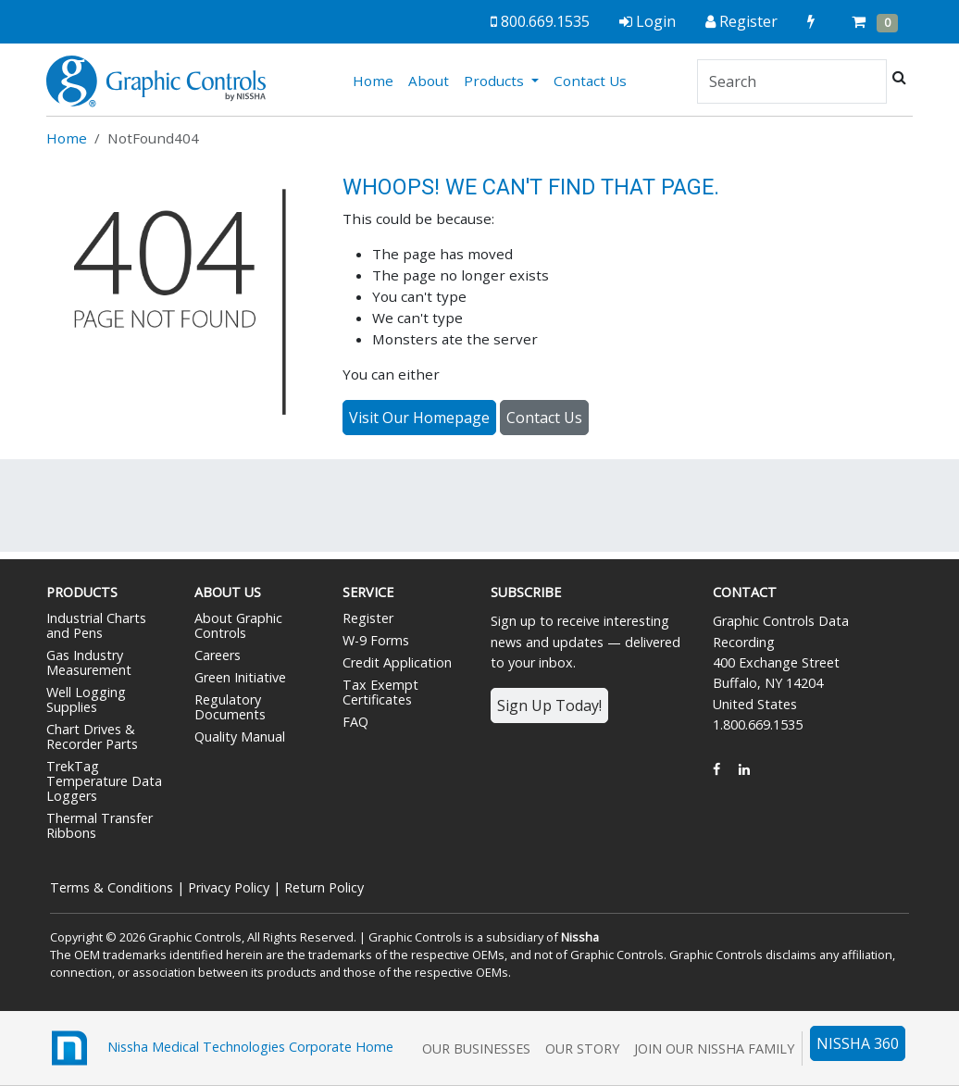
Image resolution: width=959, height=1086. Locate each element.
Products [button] (496, 80)
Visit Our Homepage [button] (419, 417)
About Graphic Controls (238, 625)
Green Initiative (240, 677)
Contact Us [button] (544, 417)
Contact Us (590, 80)
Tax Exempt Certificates (380, 692)
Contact (745, 592)
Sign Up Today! (549, 705)
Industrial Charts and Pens (96, 625)
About (428, 80)
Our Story (582, 1048)
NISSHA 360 (857, 1043)
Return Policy (324, 887)
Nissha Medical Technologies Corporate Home (219, 1048)
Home (377, 79)
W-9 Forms (375, 640)
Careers (217, 655)
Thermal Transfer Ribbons (99, 825)
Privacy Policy (228, 887)
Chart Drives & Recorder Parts (92, 736)
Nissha (580, 937)
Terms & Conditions (111, 887)
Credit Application (397, 662)
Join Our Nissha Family (714, 1048)
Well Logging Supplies (86, 699)
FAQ (355, 721)
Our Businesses (476, 1048)
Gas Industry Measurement (88, 662)
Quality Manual (239, 736)
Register (367, 618)
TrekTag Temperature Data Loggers (104, 781)
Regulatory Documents (230, 707)
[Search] (792, 81)
